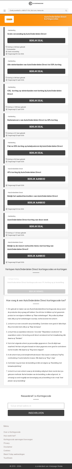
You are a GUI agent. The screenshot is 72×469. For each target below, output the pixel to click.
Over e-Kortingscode (12, 432)
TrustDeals (8, 458)
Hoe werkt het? (10, 436)
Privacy (7, 443)
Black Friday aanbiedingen (14, 454)
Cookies (7, 450)
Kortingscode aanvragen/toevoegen (18, 439)
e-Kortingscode (28, 466)
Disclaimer (8, 447)
